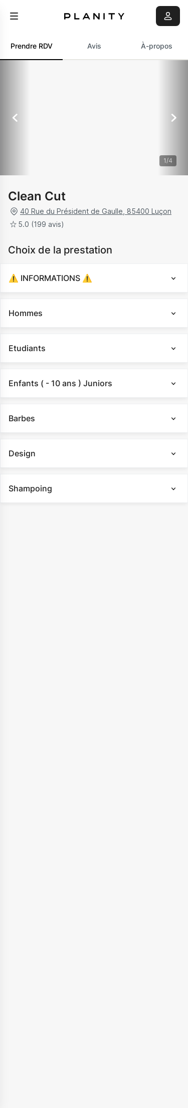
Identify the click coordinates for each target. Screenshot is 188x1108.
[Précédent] (15, 117)
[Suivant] (173, 117)
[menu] (14, 16)
